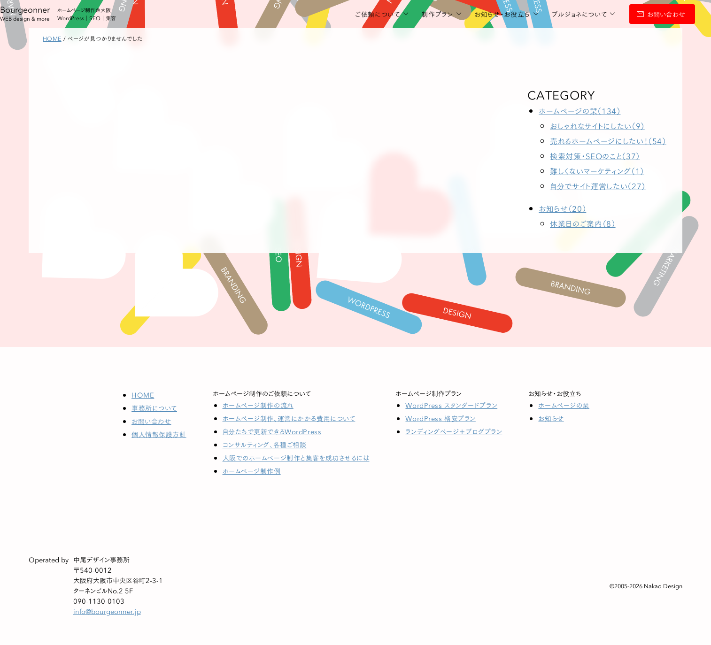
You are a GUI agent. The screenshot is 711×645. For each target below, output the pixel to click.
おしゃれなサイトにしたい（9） (597, 125)
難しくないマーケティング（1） (597, 171)
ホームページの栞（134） (579, 110)
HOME (142, 395)
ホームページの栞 (563, 405)
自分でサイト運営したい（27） (598, 186)
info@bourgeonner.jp (107, 611)
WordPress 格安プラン (440, 418)
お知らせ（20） (562, 208)
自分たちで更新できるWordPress (272, 431)
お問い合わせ (644, 14)
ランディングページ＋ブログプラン (453, 431)
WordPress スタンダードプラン (451, 405)
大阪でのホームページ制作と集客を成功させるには (296, 458)
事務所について (154, 408)
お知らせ (551, 418)
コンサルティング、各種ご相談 (265, 444)
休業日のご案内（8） (582, 223)
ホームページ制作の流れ (258, 405)
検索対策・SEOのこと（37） (595, 155)
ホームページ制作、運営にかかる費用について (289, 418)
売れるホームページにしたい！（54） (608, 140)
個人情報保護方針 (158, 434)
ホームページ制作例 (252, 471)
